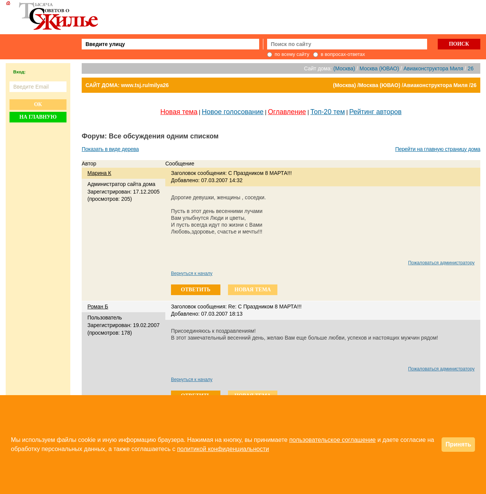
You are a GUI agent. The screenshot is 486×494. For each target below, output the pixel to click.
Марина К (99, 173)
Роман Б (97, 306)
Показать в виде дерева (110, 149)
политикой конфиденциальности (223, 449)
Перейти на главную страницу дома (437, 149)
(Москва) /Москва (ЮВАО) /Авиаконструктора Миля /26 (405, 85)
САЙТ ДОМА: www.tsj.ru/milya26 (127, 85)
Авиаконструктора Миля (433, 68)
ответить (196, 289)
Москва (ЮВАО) (379, 68)
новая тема (252, 289)
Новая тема (179, 112)
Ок (38, 104)
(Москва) (344, 68)
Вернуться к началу (191, 273)
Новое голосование (232, 112)
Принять (458, 444)
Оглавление (287, 112)
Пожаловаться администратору (441, 262)
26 (471, 68)
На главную (38, 117)
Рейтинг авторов (375, 112)
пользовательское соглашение (332, 440)
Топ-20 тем (327, 112)
